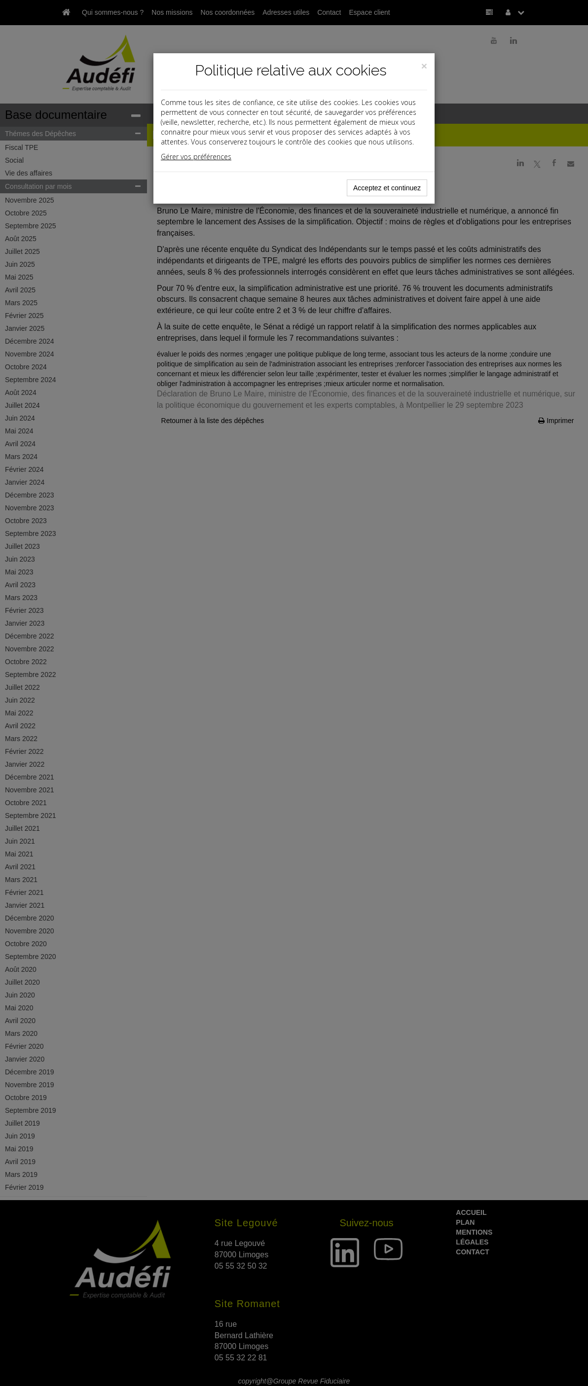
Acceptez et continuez (387, 188)
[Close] (424, 66)
